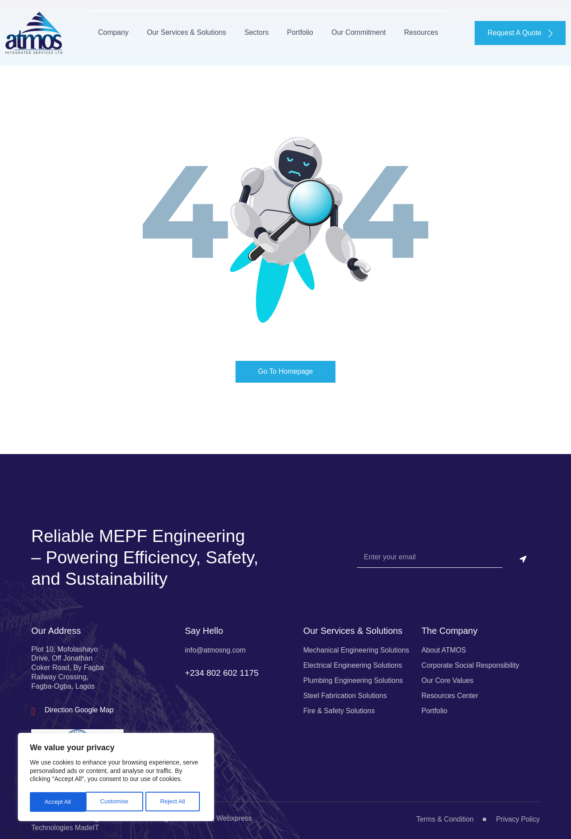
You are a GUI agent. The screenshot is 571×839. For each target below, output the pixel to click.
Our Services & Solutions (178, 31)
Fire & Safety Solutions (339, 707)
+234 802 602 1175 (223, 673)
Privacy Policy (517, 816)
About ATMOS (444, 647)
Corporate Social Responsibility (471, 662)
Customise (58, 802)
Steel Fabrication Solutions (345, 692)
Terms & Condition (444, 816)
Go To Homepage (285, 368)
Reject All (117, 802)
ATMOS (113, 825)
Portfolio (291, 31)
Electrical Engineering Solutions (353, 662)
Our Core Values (448, 677)
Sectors (248, 31)
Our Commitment (350, 31)
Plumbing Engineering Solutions (354, 677)
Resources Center (450, 692)
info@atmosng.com (215, 647)
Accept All (174, 802)
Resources (413, 31)
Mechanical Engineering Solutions (357, 647)
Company (105, 31)
